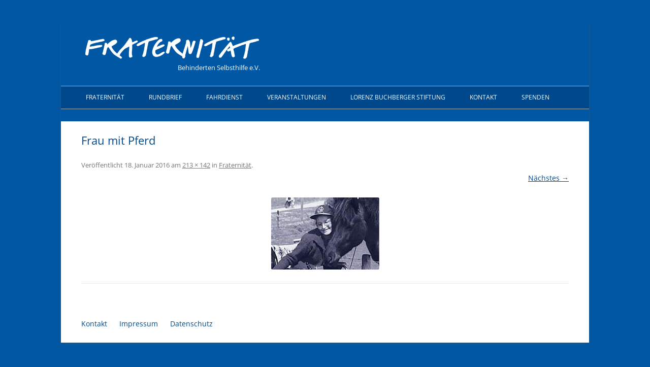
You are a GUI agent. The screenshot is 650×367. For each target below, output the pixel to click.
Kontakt (483, 97)
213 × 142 (196, 165)
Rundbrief (165, 97)
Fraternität (105, 97)
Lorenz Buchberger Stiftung (397, 97)
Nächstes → (548, 178)
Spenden (535, 97)
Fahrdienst (224, 97)
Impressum (138, 323)
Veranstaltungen (296, 97)
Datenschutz (191, 323)
